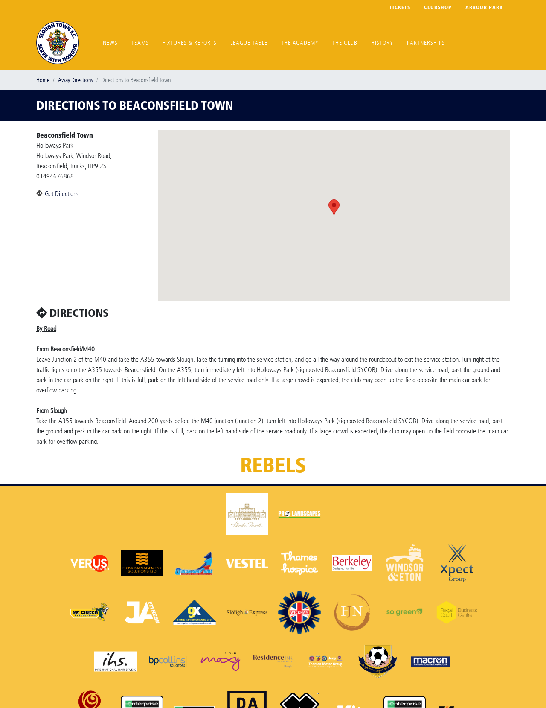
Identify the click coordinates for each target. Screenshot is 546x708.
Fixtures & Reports (190, 43)
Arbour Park (484, 7)
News (110, 43)
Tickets (399, 7)
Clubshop (438, 7)
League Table (248, 43)
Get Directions (62, 194)
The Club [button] (344, 43)
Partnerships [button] (426, 43)
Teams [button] (140, 43)
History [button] (382, 43)
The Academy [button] (300, 43)
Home (42, 80)
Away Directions (75, 80)
